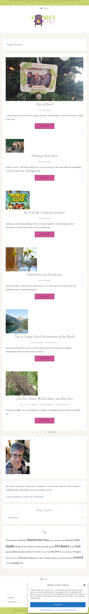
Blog (22, 404)
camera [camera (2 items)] (51, 540)
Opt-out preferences (47, 610)
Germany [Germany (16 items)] (62, 546)
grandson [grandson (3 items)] (22, 552)
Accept (58, 605)
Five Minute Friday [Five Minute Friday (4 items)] (32, 546)
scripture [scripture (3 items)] (54, 558)
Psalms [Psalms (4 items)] (30, 558)
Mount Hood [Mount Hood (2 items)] (63, 552)
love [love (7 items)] (57, 551)
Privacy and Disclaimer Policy (65, 610)
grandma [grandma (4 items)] (13, 552)
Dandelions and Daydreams (44, 274)
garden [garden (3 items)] (51, 547)
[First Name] (26, 597)
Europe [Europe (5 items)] (70, 540)
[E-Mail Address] (26, 601)
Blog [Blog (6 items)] (46, 540)
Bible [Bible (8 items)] (40, 540)
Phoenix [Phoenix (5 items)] (22, 557)
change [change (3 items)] (57, 540)
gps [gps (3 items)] (7, 552)
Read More (44, 126)
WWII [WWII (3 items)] (21, 563)
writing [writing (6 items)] (14, 563)
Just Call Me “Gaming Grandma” (44, 212)
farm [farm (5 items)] (17, 546)
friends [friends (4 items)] (45, 546)
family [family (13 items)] (10, 546)
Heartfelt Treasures (47, 404)
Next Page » (52, 432)
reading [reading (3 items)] (47, 558)
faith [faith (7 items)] (77, 540)
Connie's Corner (44, 20)
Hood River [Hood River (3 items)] (38, 552)
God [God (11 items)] (77, 546)
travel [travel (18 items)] (78, 557)
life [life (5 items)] (52, 551)
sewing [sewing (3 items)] (61, 558)
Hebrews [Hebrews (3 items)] (29, 552)
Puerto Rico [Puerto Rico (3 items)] (38, 558)
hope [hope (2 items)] (44, 552)
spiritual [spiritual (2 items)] (66, 558)
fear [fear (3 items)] (22, 547)
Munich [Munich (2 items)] (70, 552)
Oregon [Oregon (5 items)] (77, 551)
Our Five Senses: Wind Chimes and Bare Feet (44, 399)
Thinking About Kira (44, 156)
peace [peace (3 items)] (15, 558)
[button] (84, 585)
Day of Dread (44, 104)
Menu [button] (46, 8)
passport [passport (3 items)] (9, 558)
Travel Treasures (51, 342)
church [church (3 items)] (63, 540)
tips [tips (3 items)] (71, 558)
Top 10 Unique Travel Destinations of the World (44, 336)
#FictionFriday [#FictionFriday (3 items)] (11, 540)
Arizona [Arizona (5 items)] (22, 540)
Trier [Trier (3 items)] (8, 563)
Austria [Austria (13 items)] (31, 540)
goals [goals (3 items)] (72, 547)
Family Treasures (44, 110)
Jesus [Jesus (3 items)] (48, 552)
